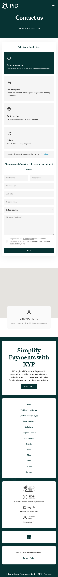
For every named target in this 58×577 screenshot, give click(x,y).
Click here (45, 154)
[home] (10, 6)
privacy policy (28, 239)
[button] (53, 6)
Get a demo (29, 386)
